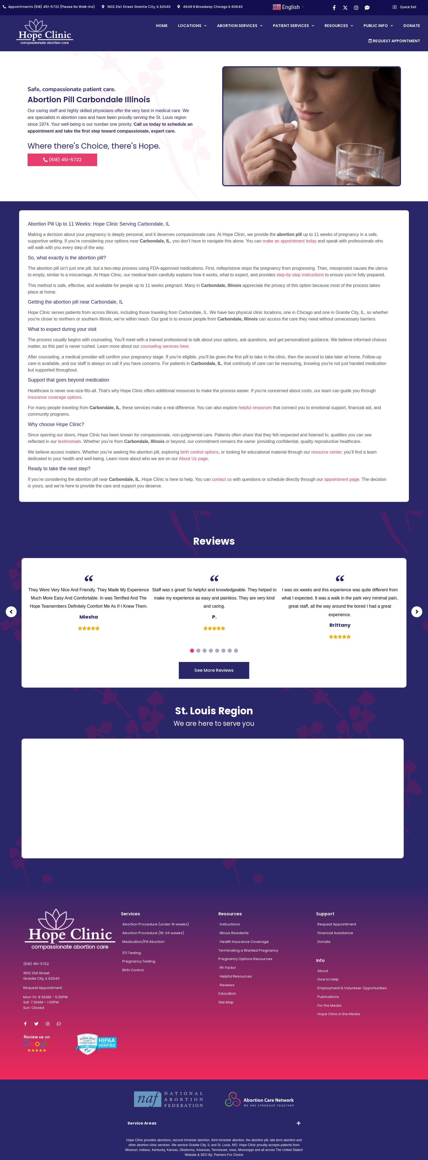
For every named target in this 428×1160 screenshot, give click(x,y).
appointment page (341, 479)
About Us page (193, 458)
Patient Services (293, 26)
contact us (222, 479)
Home (162, 25)
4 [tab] (211, 651)
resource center (326, 452)
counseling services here (165, 346)
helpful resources (255, 407)
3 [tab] (205, 651)
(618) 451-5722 (36, 963)
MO (234, 1145)
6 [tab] (223, 651)
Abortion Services (240, 26)
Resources (339, 26)
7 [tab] (230, 651)
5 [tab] (217, 651)
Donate (411, 25)
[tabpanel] (88, 600)
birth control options (199, 452)
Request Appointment (394, 41)
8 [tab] (236, 651)
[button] (9, 611)
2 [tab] (198, 651)
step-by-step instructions (300, 274)
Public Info (378, 26)
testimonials (69, 441)
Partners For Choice (228, 1155)
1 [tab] (192, 651)
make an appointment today (289, 241)
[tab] (214, 1123)
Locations (192, 26)
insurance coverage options (54, 397)
